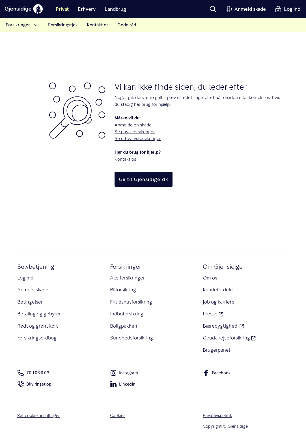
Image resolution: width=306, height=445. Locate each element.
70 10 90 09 (33, 374)
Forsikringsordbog (37, 339)
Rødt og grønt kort (37, 327)
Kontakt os (125, 159)
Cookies (118, 416)
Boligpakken (124, 327)
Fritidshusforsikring (131, 302)
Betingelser (30, 302)
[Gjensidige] (25, 9)
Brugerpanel (216, 351)
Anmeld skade (33, 290)
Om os (210, 278)
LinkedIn (122, 386)
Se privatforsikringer (135, 131)
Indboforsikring (127, 314)
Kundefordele (218, 290)
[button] (213, 9)
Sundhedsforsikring (131, 339)
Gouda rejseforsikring (229, 338)
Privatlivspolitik (218, 416)
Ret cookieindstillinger (38, 416)
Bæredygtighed (224, 326)
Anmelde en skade (133, 125)
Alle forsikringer (128, 278)
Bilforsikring (123, 290)
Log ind (25, 278)
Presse (213, 314)
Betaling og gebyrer (39, 314)
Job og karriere (218, 302)
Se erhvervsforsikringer (138, 138)
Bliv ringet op (34, 386)
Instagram (124, 375)
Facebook (217, 375)
